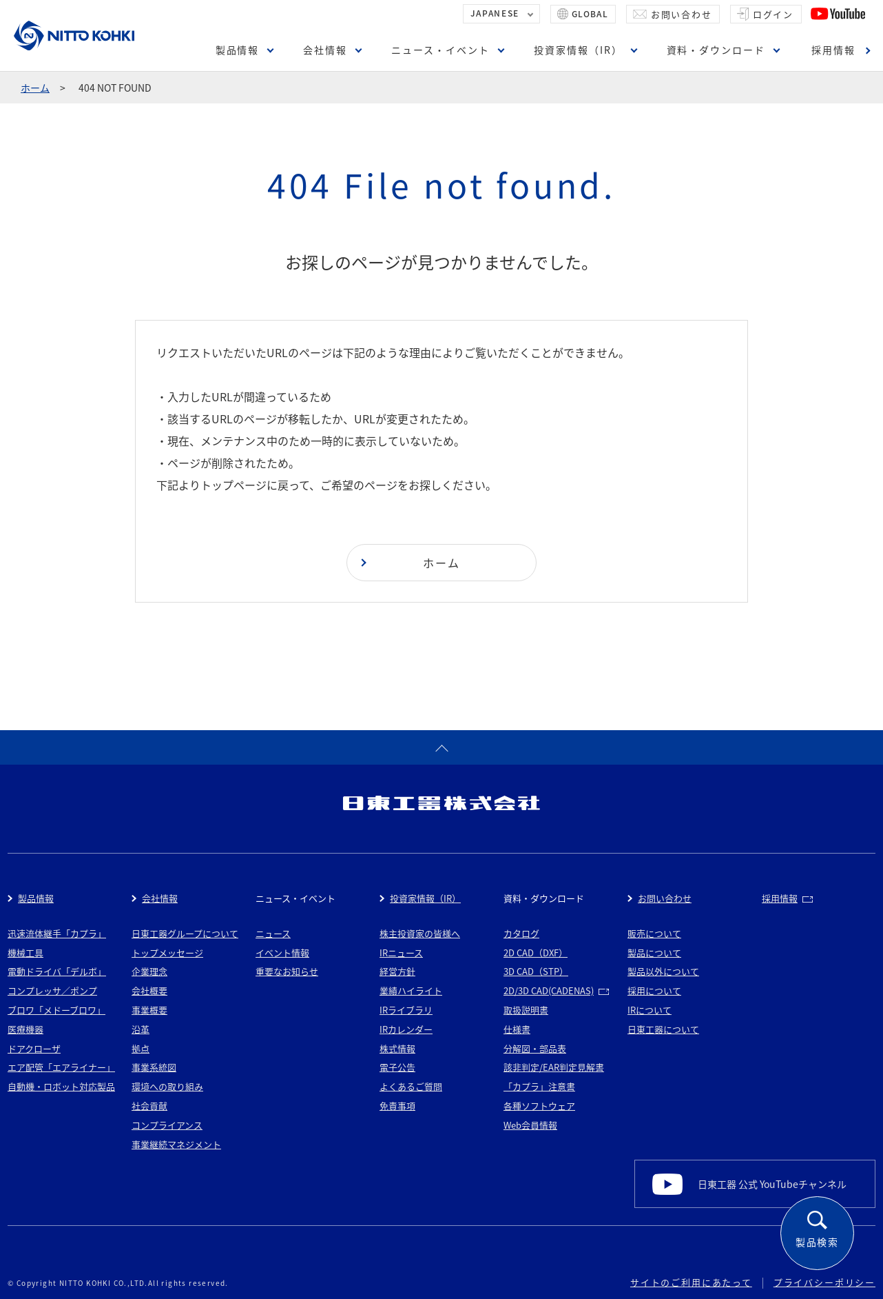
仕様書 (516, 1029)
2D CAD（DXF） (535, 952)
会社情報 (325, 50)
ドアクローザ (34, 1048)
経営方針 (397, 971)
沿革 (140, 1029)
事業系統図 (154, 1067)
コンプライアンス (167, 1124)
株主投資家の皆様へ (420, 933)
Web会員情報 (530, 1124)
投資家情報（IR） (578, 50)
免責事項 (397, 1105)
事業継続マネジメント (176, 1144)
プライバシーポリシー (824, 1282)
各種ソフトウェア (539, 1105)
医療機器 (25, 1029)
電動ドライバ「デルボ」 (57, 971)
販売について (654, 933)
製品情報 (238, 50)
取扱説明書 (525, 1009)
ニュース (273, 933)
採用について (654, 990)
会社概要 (149, 990)
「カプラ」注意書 (539, 1086)
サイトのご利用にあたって (691, 1282)
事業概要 (149, 1009)
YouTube (838, 14)
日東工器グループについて (185, 933)
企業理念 (149, 971)
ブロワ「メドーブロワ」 (56, 1009)
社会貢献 (149, 1105)
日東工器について (663, 1029)
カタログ (521, 933)
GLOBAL (590, 14)
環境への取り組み (167, 1086)
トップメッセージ (167, 952)
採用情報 (833, 50)
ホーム (35, 87)
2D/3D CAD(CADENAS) (548, 990)
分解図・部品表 (534, 1048)
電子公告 (397, 1067)
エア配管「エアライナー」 (61, 1067)
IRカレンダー (406, 1029)
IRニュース (401, 952)
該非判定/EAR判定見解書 (553, 1067)
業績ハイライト (411, 990)
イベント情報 (282, 952)
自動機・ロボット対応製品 (61, 1086)
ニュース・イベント (440, 50)
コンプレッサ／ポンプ (52, 990)
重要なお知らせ (287, 971)
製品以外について (663, 971)
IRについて (649, 1009)
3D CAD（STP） (535, 971)
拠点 (140, 1048)
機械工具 (25, 952)
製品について (654, 952)
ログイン (773, 14)
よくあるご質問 (411, 1086)
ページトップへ (441, 747)
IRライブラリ (406, 1009)
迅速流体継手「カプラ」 (57, 933)
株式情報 (397, 1048)
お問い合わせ (681, 14)
